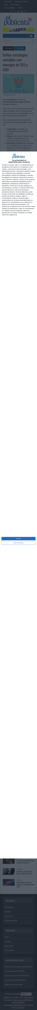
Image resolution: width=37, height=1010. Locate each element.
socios (20, 165)
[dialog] (18, 505)
